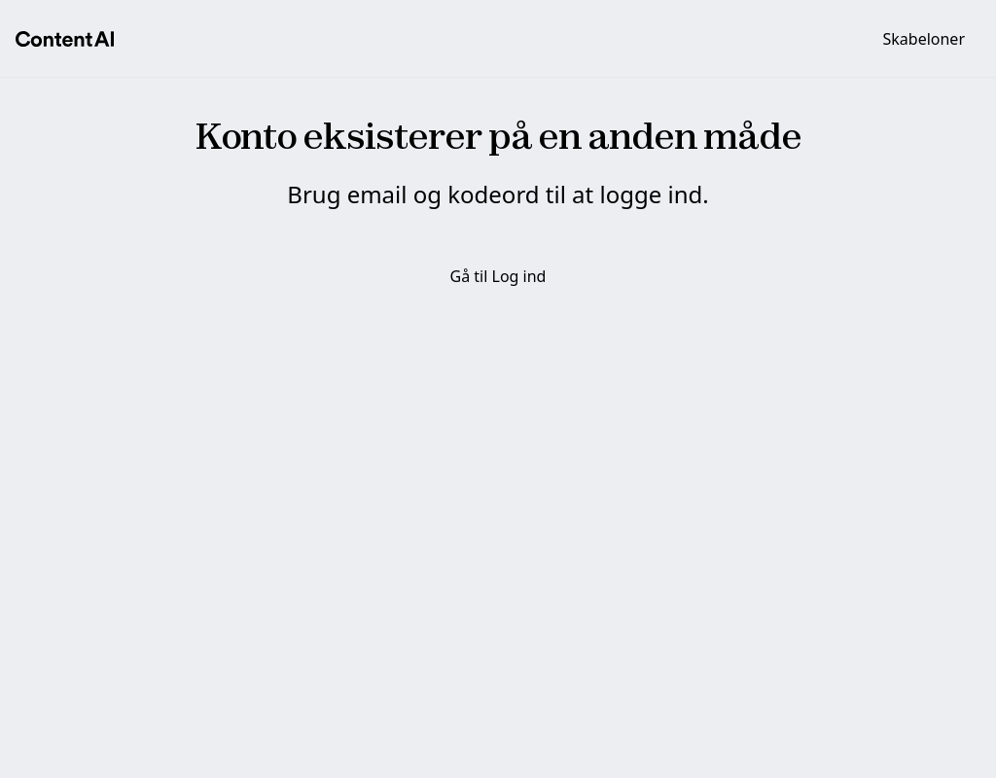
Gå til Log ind (498, 276)
